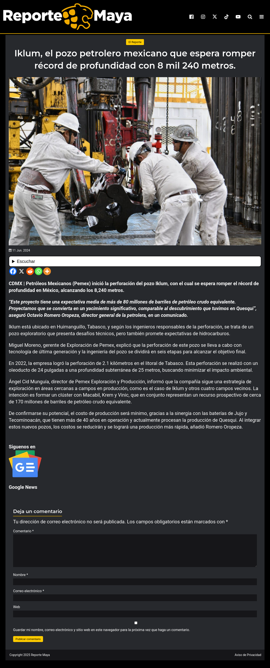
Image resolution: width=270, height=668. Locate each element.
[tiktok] (226, 16)
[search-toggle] (250, 16)
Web (16, 609)
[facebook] (191, 16)
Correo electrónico (28, 593)
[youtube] (238, 16)
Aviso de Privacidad (248, 657)
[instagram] (203, 16)
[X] (21, 271)
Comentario (23, 531)
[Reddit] (30, 271)
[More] (47, 271)
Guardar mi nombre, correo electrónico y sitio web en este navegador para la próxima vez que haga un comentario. (101, 632)
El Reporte (134, 42)
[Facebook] (13, 271)
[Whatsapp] (38, 271)
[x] (214, 16)
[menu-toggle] (261, 16)
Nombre (20, 577)
